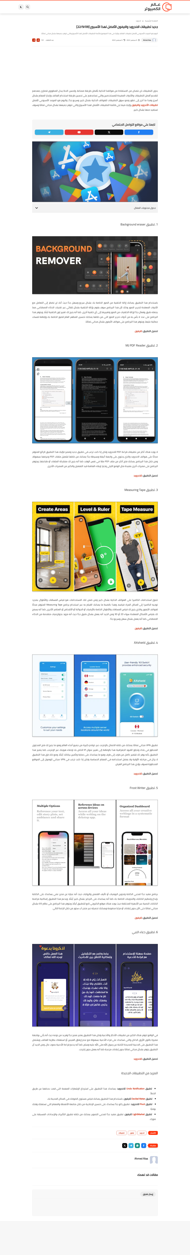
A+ (38, 40)
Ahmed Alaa (147, 40)
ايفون (58, 7)
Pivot (142, 1104)
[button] (143, 1145)
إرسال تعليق (148, 1194)
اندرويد (66, 7)
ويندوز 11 (112, 7)
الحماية (92, 7)
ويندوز (122, 7)
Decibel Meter (138, 1099)
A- (34, 40)
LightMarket (138, 1114)
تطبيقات (121, 1133)
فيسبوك (102, 7)
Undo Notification (135, 1088)
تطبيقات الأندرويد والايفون (145, 105)
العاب (75, 7)
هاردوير (39, 7)
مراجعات (49, 7)
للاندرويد (138, 475)
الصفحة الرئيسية (151, 21)
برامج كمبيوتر (134, 7)
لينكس (83, 7)
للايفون (138, 331)
